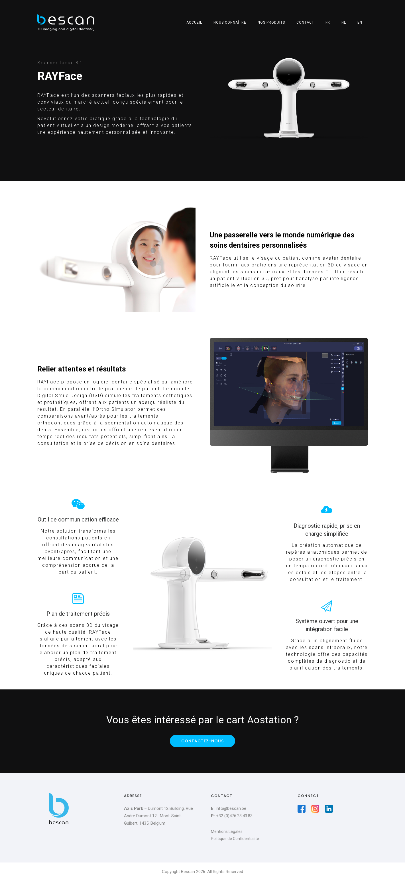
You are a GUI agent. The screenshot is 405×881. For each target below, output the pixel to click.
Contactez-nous (202, 741)
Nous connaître (229, 22)
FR (327, 22)
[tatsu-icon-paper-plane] (327, 605)
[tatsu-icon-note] (78, 598)
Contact (305, 22)
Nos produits (271, 22)
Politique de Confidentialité (235, 838)
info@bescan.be (231, 808)
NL (343, 22)
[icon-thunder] (327, 510)
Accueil (194, 22)
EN (359, 22)
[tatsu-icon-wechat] (78, 504)
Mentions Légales (227, 831)
